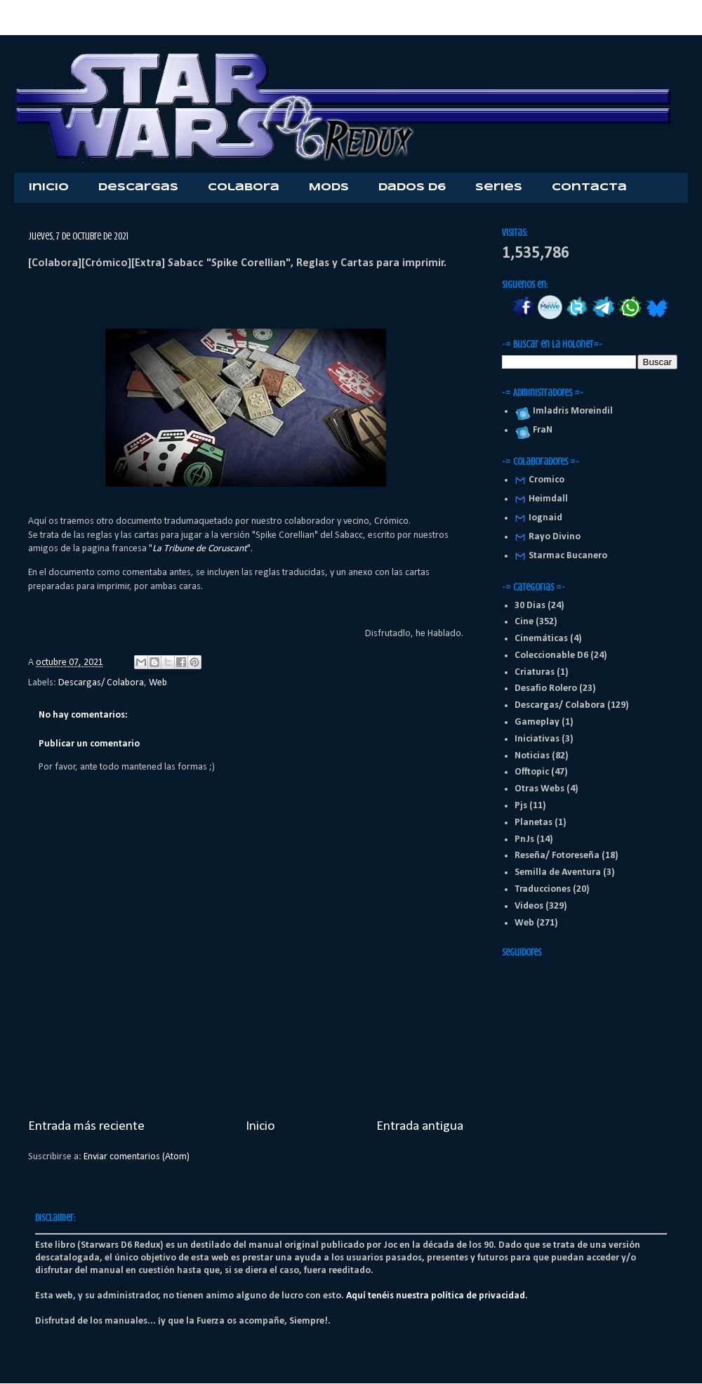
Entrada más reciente (86, 1126)
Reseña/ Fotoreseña (557, 855)
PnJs (524, 839)
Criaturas (535, 672)
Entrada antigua (419, 1126)
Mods (329, 187)
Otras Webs (539, 789)
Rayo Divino (555, 537)
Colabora (243, 187)
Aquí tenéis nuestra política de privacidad (435, 1296)
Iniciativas (537, 739)
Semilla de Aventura (558, 872)
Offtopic (532, 772)
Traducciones (543, 889)
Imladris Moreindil (571, 411)
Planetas (533, 822)
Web (158, 683)
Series (498, 187)
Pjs (521, 805)
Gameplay (537, 722)
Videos (529, 906)
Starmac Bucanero (568, 556)
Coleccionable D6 (551, 655)
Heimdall (548, 499)
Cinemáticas (541, 638)
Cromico (546, 480)
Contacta (589, 187)
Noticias (532, 756)
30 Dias (530, 605)
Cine (524, 622)
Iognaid (545, 518)
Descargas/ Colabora (101, 683)
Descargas (138, 187)
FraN (540, 430)
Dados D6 (412, 187)
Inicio (49, 187)
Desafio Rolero (546, 688)
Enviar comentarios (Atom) (137, 1157)
